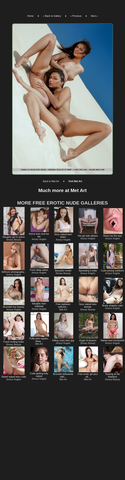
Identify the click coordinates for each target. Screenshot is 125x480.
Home (30, 16)
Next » (94, 16)
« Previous (76, 16)
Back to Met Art (51, 181)
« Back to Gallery (52, 16)
